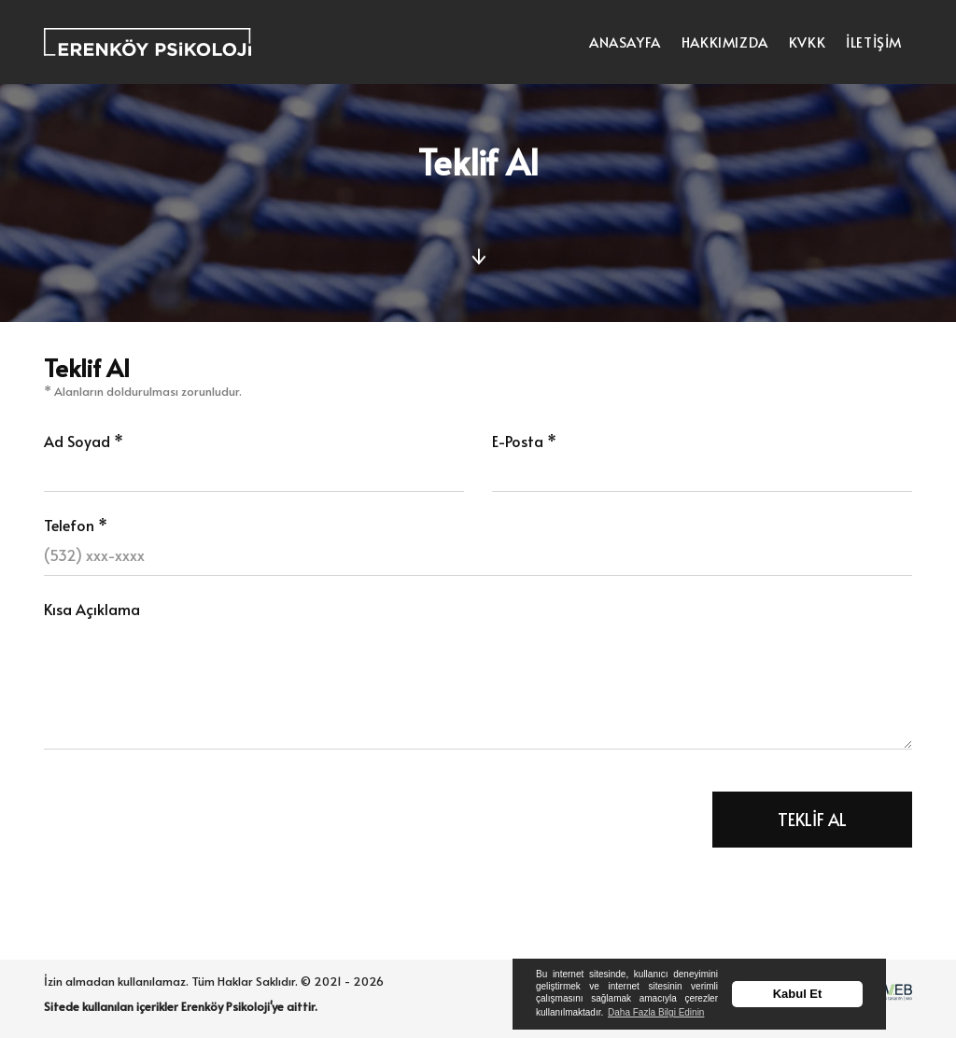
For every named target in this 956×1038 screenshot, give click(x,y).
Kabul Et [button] (797, 994)
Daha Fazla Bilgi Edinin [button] (656, 1012)
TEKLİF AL (812, 819)
